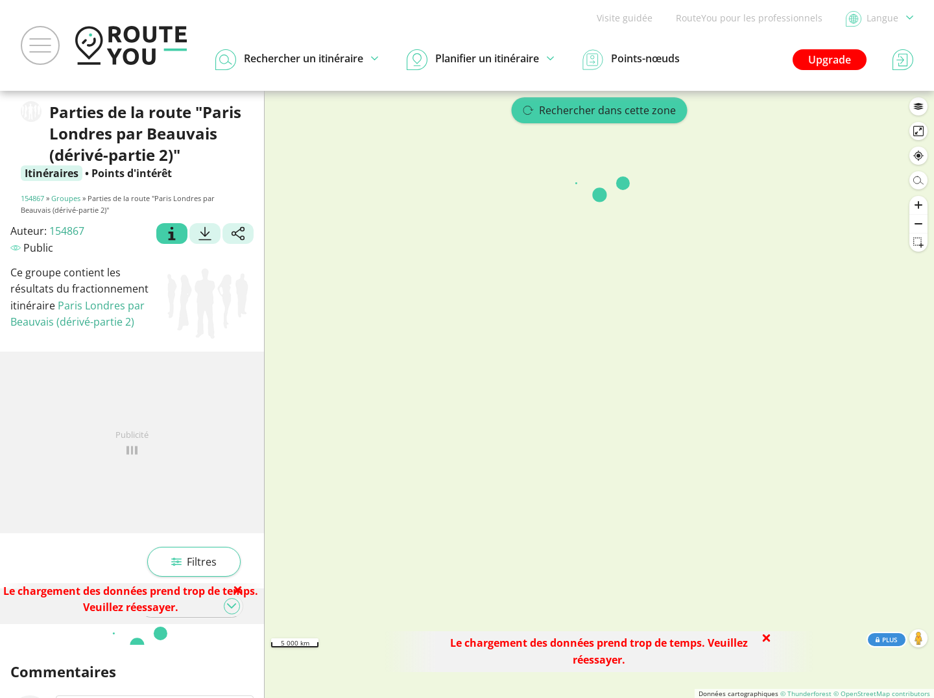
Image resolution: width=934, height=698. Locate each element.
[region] (599, 394)
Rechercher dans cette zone (599, 110)
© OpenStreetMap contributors (881, 693)
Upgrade (829, 60)
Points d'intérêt (131, 173)
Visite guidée (625, 18)
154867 (32, 198)
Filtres (194, 562)
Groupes (65, 198)
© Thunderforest (806, 693)
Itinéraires (51, 173)
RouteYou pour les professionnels (749, 18)
